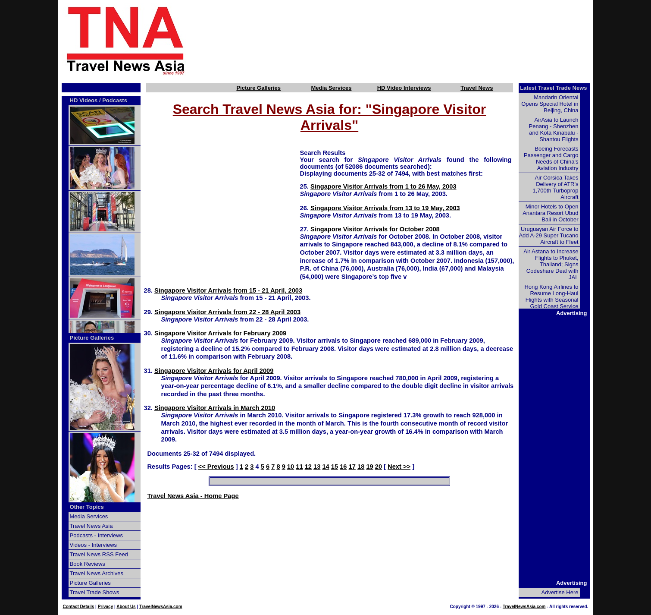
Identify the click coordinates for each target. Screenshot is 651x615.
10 (290, 466)
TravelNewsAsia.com (160, 606)
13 (316, 466)
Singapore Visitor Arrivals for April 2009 (213, 370)
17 (352, 466)
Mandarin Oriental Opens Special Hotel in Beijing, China (549, 104)
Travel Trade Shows (94, 592)
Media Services (331, 88)
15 (334, 466)
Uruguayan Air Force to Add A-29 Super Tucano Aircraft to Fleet (548, 235)
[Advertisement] (404, 40)
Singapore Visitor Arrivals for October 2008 (375, 229)
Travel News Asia (91, 526)
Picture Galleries (258, 88)
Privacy (105, 606)
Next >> (399, 466)
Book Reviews (87, 564)
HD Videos (84, 100)
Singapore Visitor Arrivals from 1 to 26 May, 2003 (383, 186)
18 (360, 466)
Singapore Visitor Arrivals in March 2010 (214, 407)
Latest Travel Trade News (553, 88)
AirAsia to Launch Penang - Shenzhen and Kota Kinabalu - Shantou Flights (554, 129)
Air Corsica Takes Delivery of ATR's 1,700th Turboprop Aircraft (555, 187)
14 (325, 466)
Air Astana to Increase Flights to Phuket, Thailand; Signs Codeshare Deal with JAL (550, 264)
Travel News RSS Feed (99, 554)
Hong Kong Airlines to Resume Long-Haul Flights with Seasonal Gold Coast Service (551, 296)
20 (378, 466)
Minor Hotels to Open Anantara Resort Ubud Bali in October (550, 213)
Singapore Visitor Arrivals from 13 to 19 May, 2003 (385, 208)
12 (308, 466)
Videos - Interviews (93, 545)
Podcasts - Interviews (96, 535)
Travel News (476, 88)
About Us (125, 606)
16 (343, 466)
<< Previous (216, 466)
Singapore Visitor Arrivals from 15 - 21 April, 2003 (228, 290)
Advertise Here (560, 592)
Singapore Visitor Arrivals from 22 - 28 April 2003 (227, 312)
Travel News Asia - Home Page (193, 495)
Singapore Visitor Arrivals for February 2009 (220, 333)
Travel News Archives (97, 573)
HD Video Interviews (404, 88)
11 (299, 466)
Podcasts (114, 100)
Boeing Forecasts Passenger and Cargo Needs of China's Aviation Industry (551, 158)
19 (369, 466)
